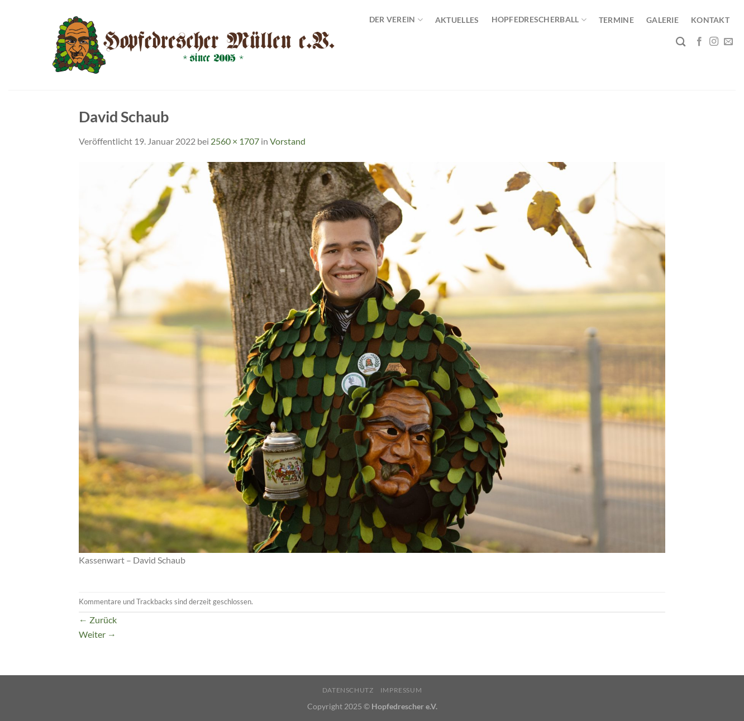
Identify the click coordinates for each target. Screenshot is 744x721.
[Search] (680, 42)
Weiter (97, 634)
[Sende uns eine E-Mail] (728, 42)
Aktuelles (457, 20)
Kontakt (710, 20)
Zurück (98, 619)
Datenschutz (348, 690)
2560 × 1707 (235, 141)
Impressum (401, 690)
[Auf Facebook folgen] (699, 42)
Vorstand (288, 141)
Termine (616, 20)
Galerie (662, 20)
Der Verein (396, 20)
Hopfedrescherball (539, 20)
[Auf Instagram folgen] (713, 42)
